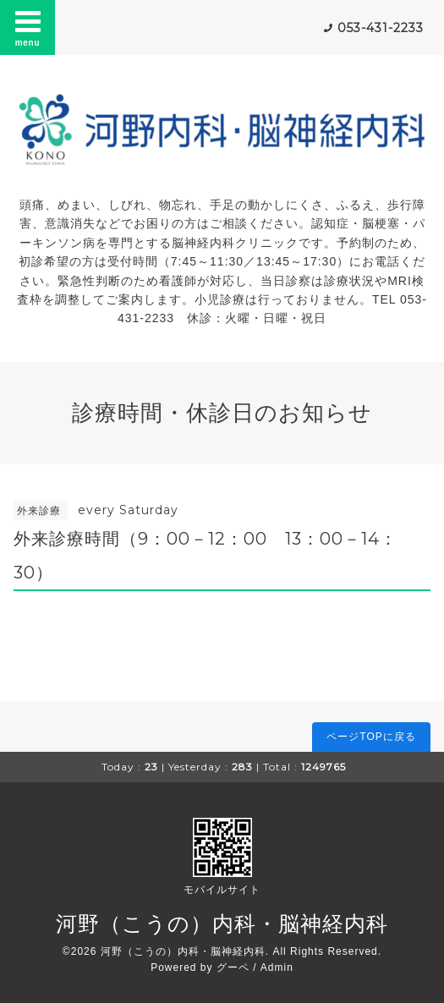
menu (28, 27)
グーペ (233, 967)
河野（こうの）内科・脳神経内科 (222, 923)
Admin (276, 967)
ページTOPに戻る (370, 737)
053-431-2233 (380, 28)
